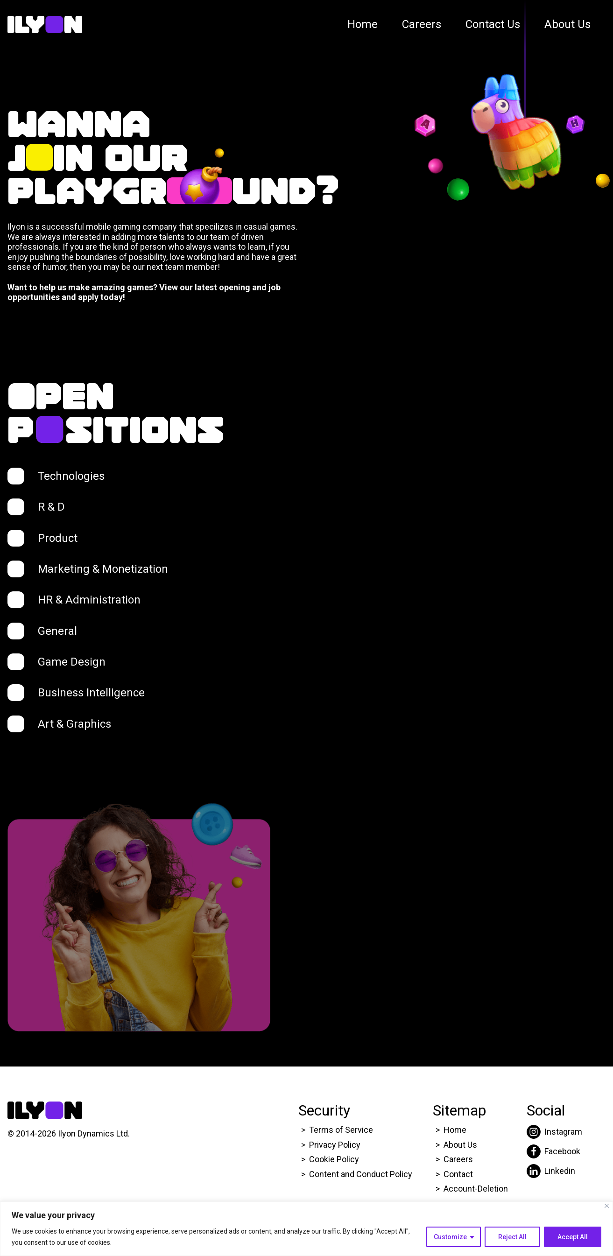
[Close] (607, 1206)
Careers (421, 24)
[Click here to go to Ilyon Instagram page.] (554, 1132)
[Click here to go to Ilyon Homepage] (44, 25)
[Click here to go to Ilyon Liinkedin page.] (554, 1171)
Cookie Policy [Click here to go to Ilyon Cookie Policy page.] (334, 1159)
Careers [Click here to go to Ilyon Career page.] (458, 1159)
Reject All (512, 1237)
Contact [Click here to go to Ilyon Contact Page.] (458, 1174)
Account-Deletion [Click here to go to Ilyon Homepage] (476, 1188)
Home (362, 24)
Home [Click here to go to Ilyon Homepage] (455, 1130)
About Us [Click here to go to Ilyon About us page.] (460, 1145)
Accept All (572, 1237)
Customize (450, 1237)
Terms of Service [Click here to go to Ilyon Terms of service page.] (341, 1130)
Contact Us (492, 24)
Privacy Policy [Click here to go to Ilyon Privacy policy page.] (334, 1145)
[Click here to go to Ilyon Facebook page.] (554, 1151)
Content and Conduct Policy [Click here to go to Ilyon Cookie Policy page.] (361, 1174)
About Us (567, 24)
